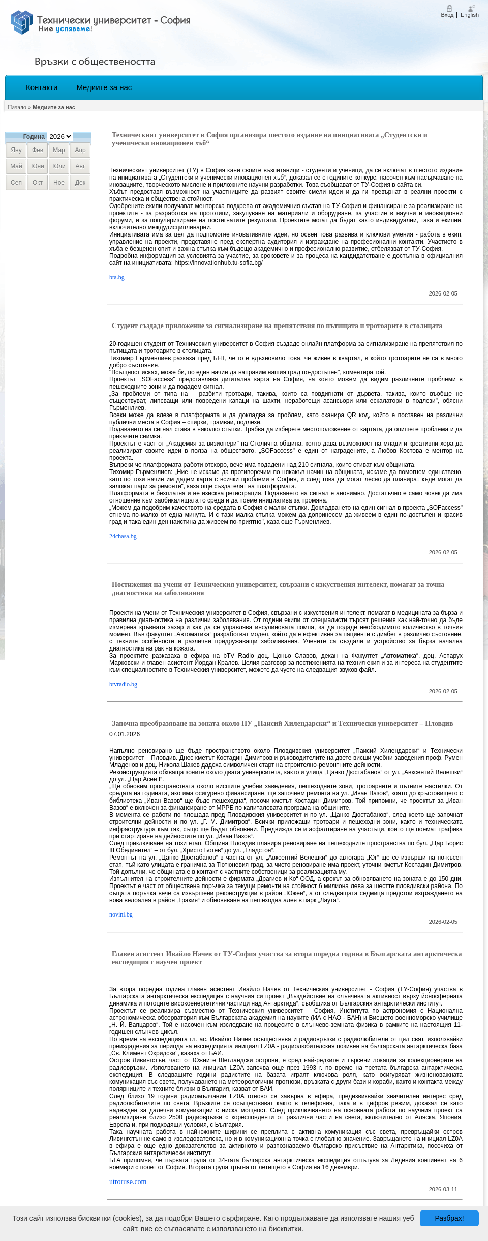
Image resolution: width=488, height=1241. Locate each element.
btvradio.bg (123, 684)
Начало (17, 107)
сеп (16, 182)
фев (37, 150)
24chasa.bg (123, 536)
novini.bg (121, 914)
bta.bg (117, 277)
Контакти (41, 87)
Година (34, 136)
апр (80, 150)
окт (38, 182)
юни (37, 166)
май (16, 166)
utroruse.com (127, 1182)
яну (16, 150)
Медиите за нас (104, 87)
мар (59, 150)
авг (80, 166)
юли (58, 166)
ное (59, 182)
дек (80, 182)
